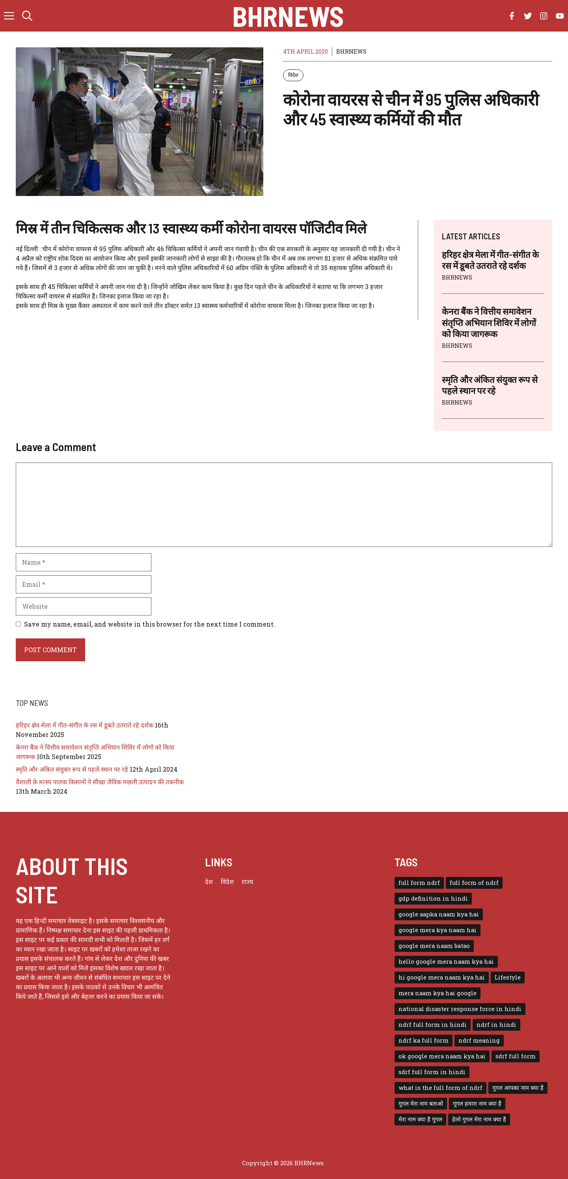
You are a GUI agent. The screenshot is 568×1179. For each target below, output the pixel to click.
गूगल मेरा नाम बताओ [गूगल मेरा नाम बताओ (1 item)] (421, 1103)
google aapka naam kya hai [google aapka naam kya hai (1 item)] (439, 914)
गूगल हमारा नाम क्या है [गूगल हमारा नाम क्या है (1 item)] (477, 1103)
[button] (27, 16)
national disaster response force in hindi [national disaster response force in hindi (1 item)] (460, 1009)
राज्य (247, 881)
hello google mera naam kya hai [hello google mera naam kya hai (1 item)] (446, 961)
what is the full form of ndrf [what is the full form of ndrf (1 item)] (440, 1087)
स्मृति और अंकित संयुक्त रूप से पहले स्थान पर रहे (72, 769)
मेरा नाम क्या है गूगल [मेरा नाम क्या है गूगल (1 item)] (420, 1119)
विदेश (293, 74)
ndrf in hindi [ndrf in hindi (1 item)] (496, 1024)
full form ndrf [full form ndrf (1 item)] (419, 882)
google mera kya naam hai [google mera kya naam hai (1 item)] (438, 930)
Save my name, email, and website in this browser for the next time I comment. (149, 624)
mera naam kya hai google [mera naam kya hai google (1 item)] (438, 993)
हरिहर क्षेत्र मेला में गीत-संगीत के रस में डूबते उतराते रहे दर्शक (84, 725)
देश (209, 881)
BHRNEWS (351, 51)
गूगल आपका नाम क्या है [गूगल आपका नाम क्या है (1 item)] (518, 1087)
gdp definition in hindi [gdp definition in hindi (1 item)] (433, 898)
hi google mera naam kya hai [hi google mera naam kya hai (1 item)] (442, 977)
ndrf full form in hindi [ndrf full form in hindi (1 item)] (433, 1024)
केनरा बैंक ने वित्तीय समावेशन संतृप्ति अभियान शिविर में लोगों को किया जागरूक (489, 322)
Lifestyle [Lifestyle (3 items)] (508, 977)
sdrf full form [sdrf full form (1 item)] (515, 1056)
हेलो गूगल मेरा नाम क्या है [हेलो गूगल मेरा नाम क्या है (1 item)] (479, 1119)
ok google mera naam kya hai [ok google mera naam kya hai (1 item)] (442, 1056)
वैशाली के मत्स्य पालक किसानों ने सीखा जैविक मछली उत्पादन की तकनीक (100, 782)
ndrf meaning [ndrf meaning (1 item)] (479, 1040)
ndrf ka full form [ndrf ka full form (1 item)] (424, 1040)
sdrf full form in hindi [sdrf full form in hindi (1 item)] (432, 1072)
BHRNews (288, 16)
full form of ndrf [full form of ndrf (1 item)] (474, 882)
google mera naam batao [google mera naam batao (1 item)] (434, 946)
